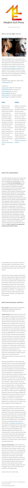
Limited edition (5, 82)
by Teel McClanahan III (7, 37)
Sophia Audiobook (6, 91)
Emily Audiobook (6, 93)
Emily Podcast (5, 97)
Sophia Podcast (6, 95)
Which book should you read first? (13, 68)
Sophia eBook (5, 87)
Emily (3, 102)
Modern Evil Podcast (16, 423)
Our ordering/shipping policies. (8, 485)
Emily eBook (5, 89)
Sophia (17, 102)
